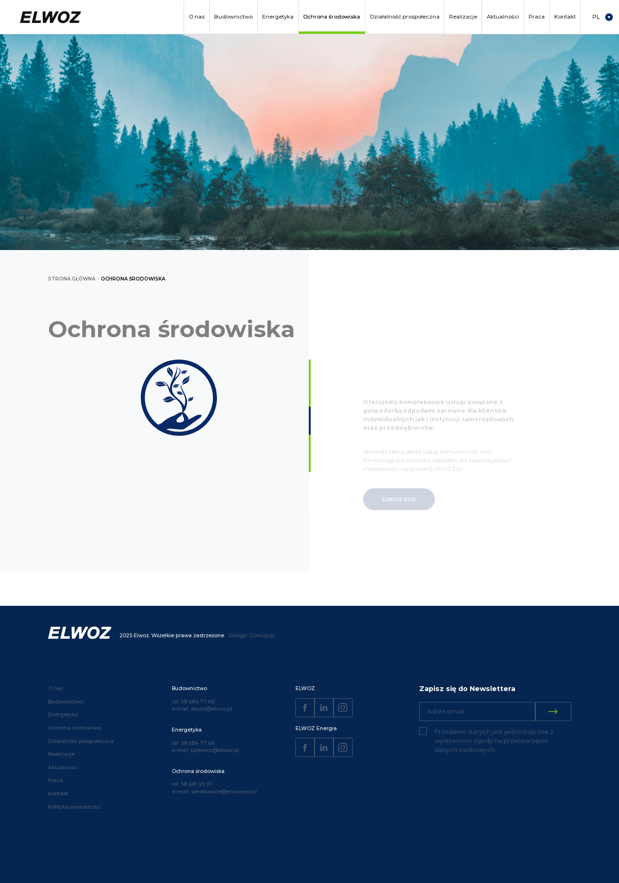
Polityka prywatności (74, 807)
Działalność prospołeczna (405, 16)
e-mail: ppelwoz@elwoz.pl (205, 750)
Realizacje (463, 16)
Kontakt (565, 16)
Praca (537, 16)
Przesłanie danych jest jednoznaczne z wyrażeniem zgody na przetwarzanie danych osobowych (493, 740)
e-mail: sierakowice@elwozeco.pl (214, 792)
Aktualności (503, 16)
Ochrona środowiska (331, 16)
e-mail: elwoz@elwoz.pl (202, 709)
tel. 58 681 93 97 (192, 784)
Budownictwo (233, 16)
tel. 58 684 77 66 (193, 702)
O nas (197, 16)
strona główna (71, 279)
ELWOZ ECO (399, 507)
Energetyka (278, 16)
